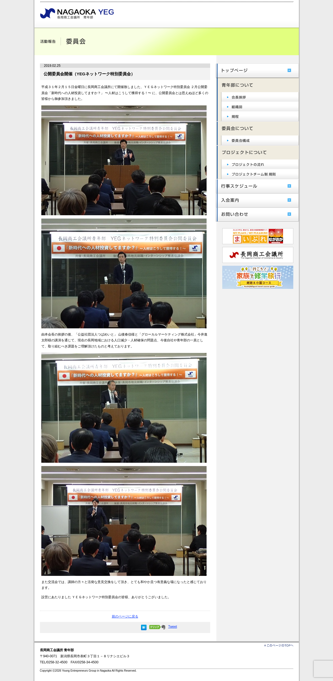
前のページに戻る (125, 616)
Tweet (172, 627)
